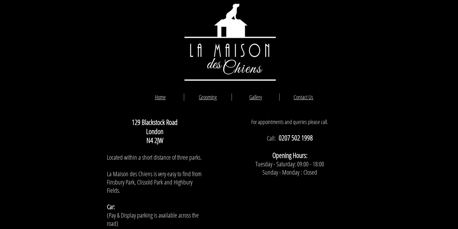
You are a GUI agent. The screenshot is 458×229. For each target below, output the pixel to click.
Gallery (255, 97)
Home (160, 97)
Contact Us (303, 97)
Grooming (208, 97)
